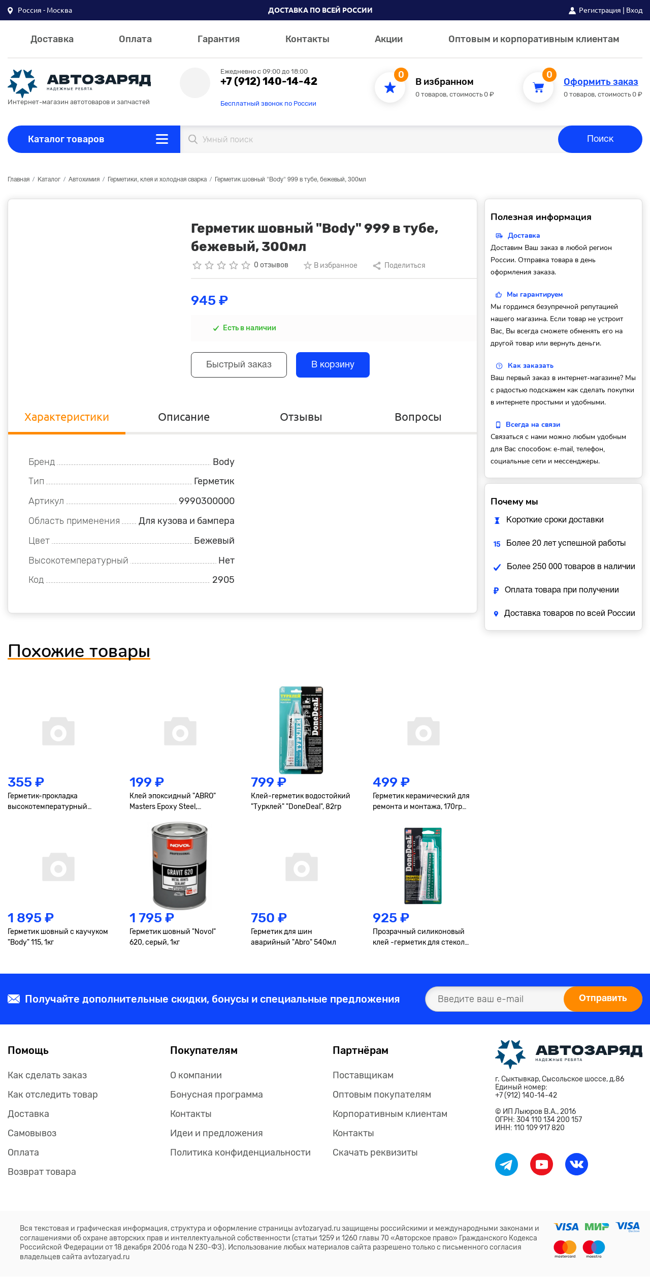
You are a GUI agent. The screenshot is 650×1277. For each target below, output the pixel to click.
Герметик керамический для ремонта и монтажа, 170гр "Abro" (421, 803)
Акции (389, 39)
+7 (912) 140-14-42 (268, 81)
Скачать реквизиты (375, 1153)
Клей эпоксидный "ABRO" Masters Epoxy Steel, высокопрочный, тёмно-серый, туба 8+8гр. (172, 803)
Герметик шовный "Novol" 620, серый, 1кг (172, 938)
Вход (634, 10)
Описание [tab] (184, 417)
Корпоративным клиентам (390, 1114)
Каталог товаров (66, 139)
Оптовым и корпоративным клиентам (534, 39)
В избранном (444, 82)
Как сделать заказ (47, 1075)
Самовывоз (32, 1133)
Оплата (135, 39)
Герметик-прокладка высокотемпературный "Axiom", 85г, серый (47, 803)
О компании (196, 1075)
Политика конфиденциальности (240, 1153)
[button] (40, 10)
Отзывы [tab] (301, 417)
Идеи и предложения (216, 1133)
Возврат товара (42, 1172)
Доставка (52, 39)
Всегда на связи (533, 424)
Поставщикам (363, 1075)
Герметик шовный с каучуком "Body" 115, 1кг (58, 938)
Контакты (307, 39)
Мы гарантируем (535, 294)
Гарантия (219, 39)
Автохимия (84, 179)
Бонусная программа (216, 1095)
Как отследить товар (53, 1095)
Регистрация (600, 10)
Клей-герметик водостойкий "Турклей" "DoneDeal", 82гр (300, 802)
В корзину (334, 365)
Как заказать (531, 365)
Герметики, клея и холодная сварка (157, 179)
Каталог (49, 179)
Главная (18, 179)
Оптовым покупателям (382, 1095)
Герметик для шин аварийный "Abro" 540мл (293, 938)
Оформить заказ (601, 82)
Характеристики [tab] (66, 417)
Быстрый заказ (239, 365)
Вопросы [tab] (418, 417)
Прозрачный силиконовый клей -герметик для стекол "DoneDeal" (419, 938)
